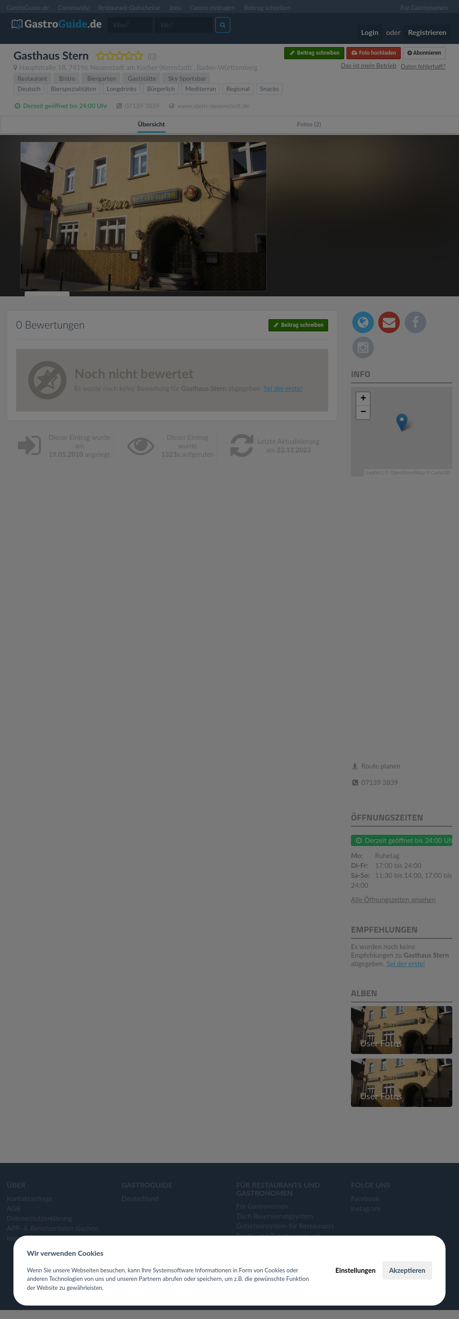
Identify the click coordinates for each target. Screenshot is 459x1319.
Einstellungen (355, 1270)
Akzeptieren (407, 1270)
